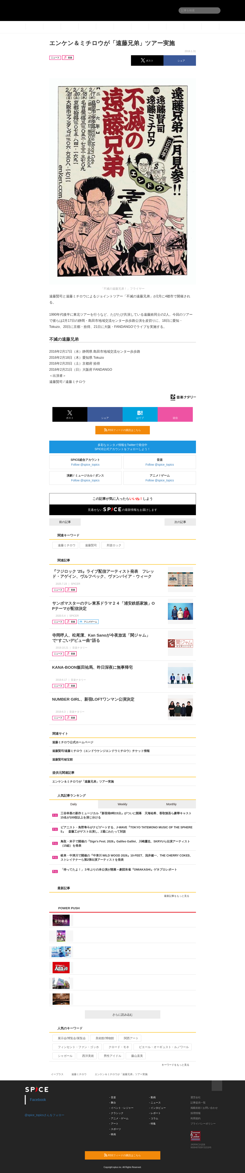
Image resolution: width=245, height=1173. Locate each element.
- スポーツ (115, 1129)
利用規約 (196, 1118)
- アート (113, 1123)
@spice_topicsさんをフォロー (44, 1115)
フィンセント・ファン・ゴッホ (76, 1047)
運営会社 (196, 1097)
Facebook (38, 1100)
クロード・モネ (117, 1047)
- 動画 (152, 1097)
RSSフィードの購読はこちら (125, 430)
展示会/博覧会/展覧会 (70, 1038)
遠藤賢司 (89, 545)
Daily (73, 804)
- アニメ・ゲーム (118, 1118)
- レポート (155, 1113)
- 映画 (112, 1134)
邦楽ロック (112, 545)
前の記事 (61, 522)
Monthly (171, 804)
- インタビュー (157, 1107)
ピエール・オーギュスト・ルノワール (162, 1047)
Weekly (122, 804)
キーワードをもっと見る (177, 1064)
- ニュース (155, 1102)
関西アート (129, 1038)
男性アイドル (110, 1055)
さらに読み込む (134, 1014)
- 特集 (152, 1123)
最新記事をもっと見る (178, 896)
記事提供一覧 (198, 1102)
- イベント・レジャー (121, 1107)
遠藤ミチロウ (64, 545)
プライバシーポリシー (203, 1123)
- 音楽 (112, 1097)
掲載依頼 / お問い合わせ (204, 1107)
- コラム (153, 1118)
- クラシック (116, 1113)
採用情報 (196, 1113)
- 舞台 (112, 1102)
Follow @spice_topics (85, 464)
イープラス (57, 1074)
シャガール (63, 1055)
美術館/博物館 (103, 1038)
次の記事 (184, 522)
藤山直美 (135, 1055)
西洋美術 (86, 1055)
